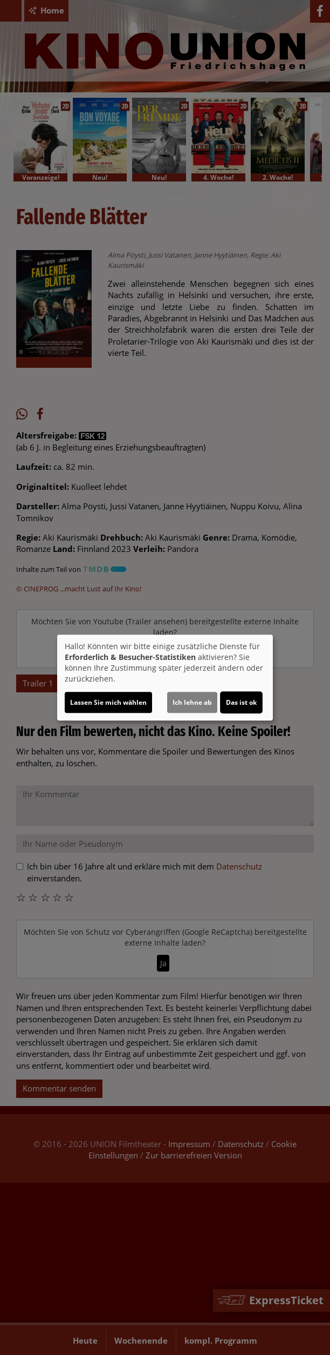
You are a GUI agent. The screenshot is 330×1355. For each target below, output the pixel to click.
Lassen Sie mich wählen (108, 702)
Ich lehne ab (192, 702)
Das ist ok (241, 702)
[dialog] (165, 678)
